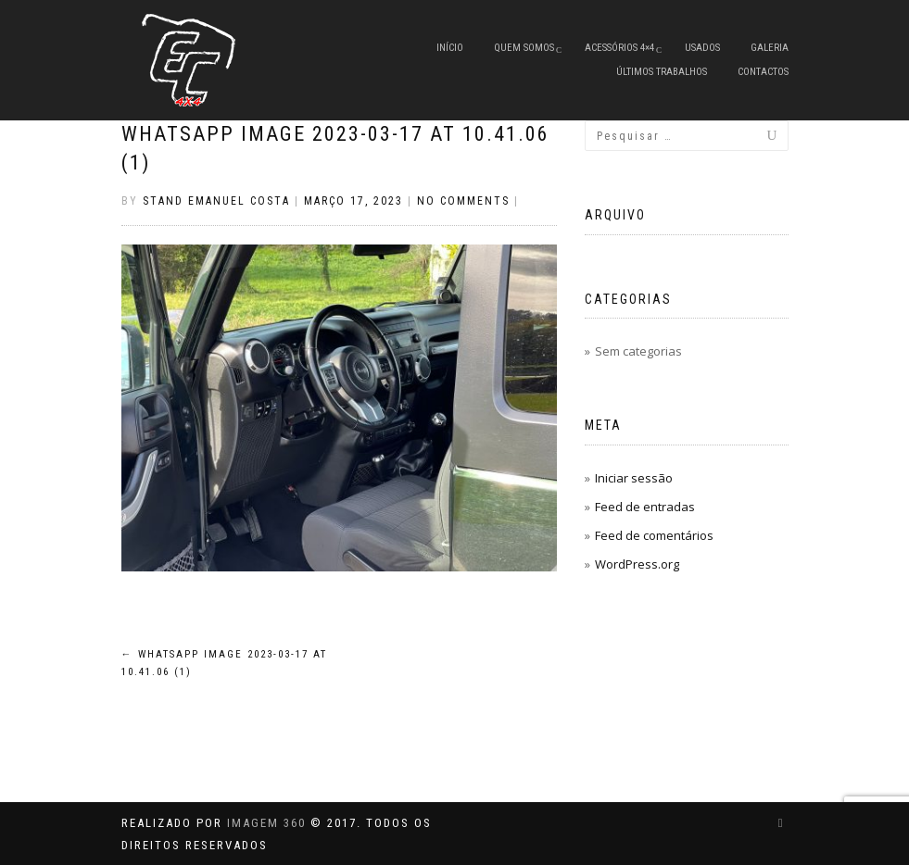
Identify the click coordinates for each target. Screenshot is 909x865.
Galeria (770, 48)
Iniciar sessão (634, 478)
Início (449, 48)
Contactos (763, 72)
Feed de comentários (654, 535)
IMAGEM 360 (266, 823)
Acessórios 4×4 (619, 48)
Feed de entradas (645, 506)
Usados (702, 48)
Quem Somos (524, 48)
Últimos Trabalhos (661, 72)
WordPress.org (637, 564)
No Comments (463, 200)
